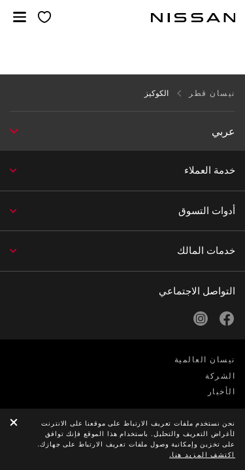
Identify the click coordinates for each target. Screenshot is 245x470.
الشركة (220, 376)
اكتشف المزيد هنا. (202, 454)
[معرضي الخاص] (45, 18)
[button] (19, 17)
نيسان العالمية (204, 359)
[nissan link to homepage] (193, 17)
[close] (14, 423)
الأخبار (222, 391)
